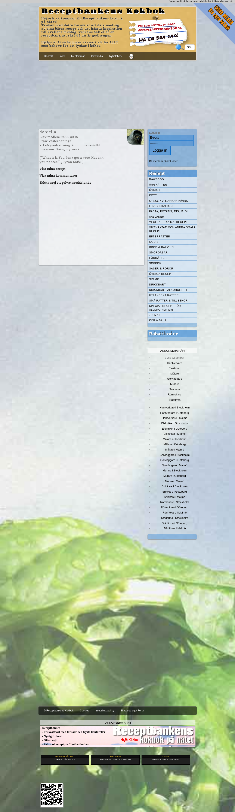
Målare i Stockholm (174, 439)
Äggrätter (158, 184)
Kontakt (48, 56)
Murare (174, 384)
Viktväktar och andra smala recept (172, 229)
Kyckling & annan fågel (168, 200)
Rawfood (156, 179)
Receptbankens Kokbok (103, 11)
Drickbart (157, 284)
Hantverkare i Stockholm (175, 407)
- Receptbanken (50, 728)
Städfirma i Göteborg (175, 523)
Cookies (84, 710)
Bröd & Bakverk (162, 247)
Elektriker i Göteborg (174, 428)
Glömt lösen (171, 161)
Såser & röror (161, 268)
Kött (153, 195)
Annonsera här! (172, 350)
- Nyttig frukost (51, 736)
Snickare (174, 389)
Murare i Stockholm (175, 470)
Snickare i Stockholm (175, 486)
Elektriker (174, 368)
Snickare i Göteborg (174, 491)
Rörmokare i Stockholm (174, 502)
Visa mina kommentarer (58, 175)
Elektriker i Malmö (175, 433)
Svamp (154, 279)
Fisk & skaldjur (162, 206)
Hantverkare (174, 363)
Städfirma (174, 399)
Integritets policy (105, 710)
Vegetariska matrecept (168, 222)
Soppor (155, 263)
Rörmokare (174, 394)
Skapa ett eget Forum (133, 710)
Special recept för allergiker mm (165, 307)
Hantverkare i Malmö (175, 418)
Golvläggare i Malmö (174, 465)
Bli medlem (156, 161)
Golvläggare (174, 378)
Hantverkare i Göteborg (174, 412)
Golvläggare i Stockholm (174, 454)
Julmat (154, 315)
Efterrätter (159, 236)
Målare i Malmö (174, 449)
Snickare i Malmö (174, 497)
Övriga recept (161, 273)
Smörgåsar (158, 252)
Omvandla (97, 56)
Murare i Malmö (174, 481)
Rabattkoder (163, 334)
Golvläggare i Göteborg (174, 460)
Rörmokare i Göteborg (174, 507)
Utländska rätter (164, 295)
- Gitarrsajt (48, 740)
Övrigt (154, 190)
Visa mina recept (52, 169)
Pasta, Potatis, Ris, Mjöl (169, 211)
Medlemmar (78, 56)
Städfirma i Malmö (174, 528)
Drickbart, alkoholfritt (169, 289)
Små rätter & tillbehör (168, 300)
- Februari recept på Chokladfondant (65, 744)
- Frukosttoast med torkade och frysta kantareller (72, 732)
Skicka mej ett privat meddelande (65, 182)
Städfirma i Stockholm (174, 517)
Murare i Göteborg (174, 475)
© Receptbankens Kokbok (59, 710)
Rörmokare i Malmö (175, 512)
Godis (154, 241)
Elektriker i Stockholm (174, 423)
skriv (62, 56)
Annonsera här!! (118, 722)
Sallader (156, 216)
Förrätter (158, 257)
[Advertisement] (117, 94)
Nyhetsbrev (115, 56)
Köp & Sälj (157, 320)
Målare (174, 373)
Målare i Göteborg (175, 444)
